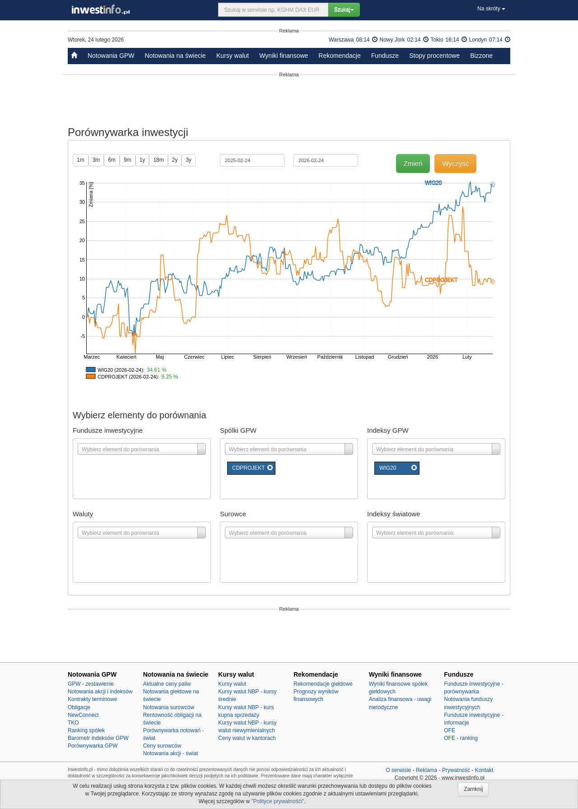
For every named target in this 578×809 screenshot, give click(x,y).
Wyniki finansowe (283, 55)
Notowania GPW (111, 55)
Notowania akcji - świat (170, 753)
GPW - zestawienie (91, 684)
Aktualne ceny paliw (167, 684)
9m (127, 160)
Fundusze (385, 55)
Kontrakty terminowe (92, 699)
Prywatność (456, 770)
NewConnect (83, 715)
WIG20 (387, 468)
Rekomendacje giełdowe (323, 684)
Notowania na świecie (174, 55)
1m (80, 160)
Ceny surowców (162, 746)
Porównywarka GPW (93, 746)
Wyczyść (455, 163)
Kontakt (484, 770)
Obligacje (79, 707)
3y (188, 160)
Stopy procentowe (434, 55)
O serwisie (398, 770)
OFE (449, 730)
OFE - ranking (461, 738)
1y (142, 160)
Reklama (426, 770)
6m (112, 160)
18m (158, 160)
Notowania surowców (168, 707)
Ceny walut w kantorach (246, 738)
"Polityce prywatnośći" (277, 801)
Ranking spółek (86, 730)
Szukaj (344, 9)
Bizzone (481, 55)
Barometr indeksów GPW (98, 738)
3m (96, 160)
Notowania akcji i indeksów (100, 691)
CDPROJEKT (248, 468)
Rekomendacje (339, 55)
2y (175, 160)
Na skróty (491, 8)
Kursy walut (232, 55)
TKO (73, 723)
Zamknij (473, 789)
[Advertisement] (289, 100)
